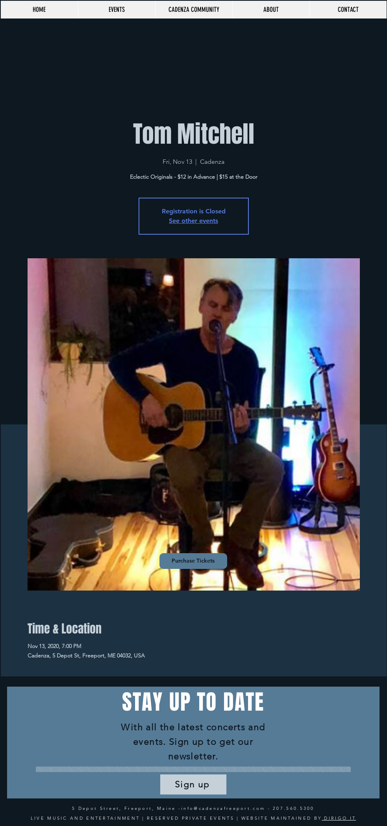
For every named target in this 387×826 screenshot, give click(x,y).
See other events (193, 220)
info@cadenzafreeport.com (223, 808)
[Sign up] (193, 784)
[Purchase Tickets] (193, 561)
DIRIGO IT (339, 818)
